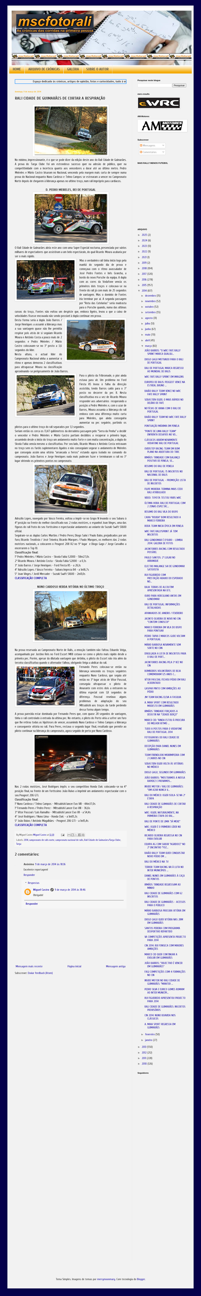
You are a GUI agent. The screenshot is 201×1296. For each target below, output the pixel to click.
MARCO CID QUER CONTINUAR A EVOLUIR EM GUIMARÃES (161, 956)
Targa (18, 843)
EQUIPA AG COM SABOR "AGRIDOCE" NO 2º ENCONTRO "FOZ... (165, 846)
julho (148, 323)
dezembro (151, 295)
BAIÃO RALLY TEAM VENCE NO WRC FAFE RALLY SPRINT (163, 392)
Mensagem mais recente (29, 966)
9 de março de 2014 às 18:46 (70, 889)
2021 (144, 257)
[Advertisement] (156, 1128)
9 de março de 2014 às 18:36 (50, 864)
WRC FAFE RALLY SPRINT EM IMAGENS (164, 376)
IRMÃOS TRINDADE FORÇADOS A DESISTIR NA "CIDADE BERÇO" (161, 713)
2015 (144, 285)
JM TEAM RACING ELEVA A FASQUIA (163, 697)
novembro (150, 301)
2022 (145, 251)
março (149, 346)
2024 (145, 240)
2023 (145, 246)
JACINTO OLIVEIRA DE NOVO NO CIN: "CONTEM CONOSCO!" (163, 620)
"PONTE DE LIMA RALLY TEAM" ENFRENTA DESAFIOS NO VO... (161, 433)
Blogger (141, 1279)
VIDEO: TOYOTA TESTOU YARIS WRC (163, 497)
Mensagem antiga (115, 966)
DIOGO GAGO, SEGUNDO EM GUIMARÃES (165, 772)
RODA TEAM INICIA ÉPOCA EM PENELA (164, 526)
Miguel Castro (41, 889)
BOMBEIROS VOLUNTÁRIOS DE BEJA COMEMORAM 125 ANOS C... (163, 672)
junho (148, 329)
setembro (150, 312)
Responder (29, 875)
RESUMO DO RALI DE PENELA (159, 466)
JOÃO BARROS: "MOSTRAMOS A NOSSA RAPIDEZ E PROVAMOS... (165, 779)
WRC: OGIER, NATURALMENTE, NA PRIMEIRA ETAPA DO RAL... (162, 814)
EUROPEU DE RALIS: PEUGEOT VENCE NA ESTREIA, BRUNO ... (165, 384)
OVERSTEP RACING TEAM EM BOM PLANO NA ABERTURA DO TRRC (162, 450)
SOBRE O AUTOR (97, 69)
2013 (144, 1047)
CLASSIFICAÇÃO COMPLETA (31, 578)
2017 (144, 274)
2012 (144, 1052)
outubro (149, 306)
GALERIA (73, 69)
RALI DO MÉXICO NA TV (156, 861)
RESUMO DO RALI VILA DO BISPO (161, 511)
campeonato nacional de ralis (69, 840)
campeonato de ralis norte (41, 840)
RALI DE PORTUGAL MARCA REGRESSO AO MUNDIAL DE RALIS (164, 370)
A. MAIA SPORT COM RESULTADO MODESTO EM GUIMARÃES (162, 704)
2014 (26, 840)
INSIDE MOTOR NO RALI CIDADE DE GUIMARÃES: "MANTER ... (162, 982)
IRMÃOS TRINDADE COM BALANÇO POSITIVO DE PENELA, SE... (162, 459)
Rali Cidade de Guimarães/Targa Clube (102, 840)
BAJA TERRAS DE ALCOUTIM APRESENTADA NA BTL (159, 589)
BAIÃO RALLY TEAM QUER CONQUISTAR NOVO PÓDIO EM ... (165, 855)
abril (147, 340)
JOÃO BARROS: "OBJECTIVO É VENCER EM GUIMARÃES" (163, 965)
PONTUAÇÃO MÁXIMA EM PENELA (162, 426)
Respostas (33, 883)
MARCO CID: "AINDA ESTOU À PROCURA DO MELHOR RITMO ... (165, 722)
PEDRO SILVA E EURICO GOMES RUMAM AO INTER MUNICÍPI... (164, 991)
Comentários (148, 152)
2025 (145, 235)
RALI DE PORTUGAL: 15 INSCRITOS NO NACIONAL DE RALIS (164, 473)
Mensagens (147, 145)
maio (148, 334)
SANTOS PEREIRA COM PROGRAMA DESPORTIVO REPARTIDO (162, 930)
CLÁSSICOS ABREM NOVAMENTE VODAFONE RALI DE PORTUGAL (162, 441)
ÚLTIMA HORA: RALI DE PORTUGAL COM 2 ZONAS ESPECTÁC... (165, 505)
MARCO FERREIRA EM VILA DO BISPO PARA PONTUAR (163, 629)
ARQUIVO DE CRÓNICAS (44, 69)
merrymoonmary (106, 1279)
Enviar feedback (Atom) (40, 973)
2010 (145, 1063)
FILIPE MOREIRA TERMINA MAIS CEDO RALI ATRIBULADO (164, 491)
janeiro (149, 1040)
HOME (17, 69)
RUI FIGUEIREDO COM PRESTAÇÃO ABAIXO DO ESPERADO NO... (164, 578)
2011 (144, 1058)
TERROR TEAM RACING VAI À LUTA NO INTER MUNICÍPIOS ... (164, 869)
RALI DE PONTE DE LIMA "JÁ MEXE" (162, 821)
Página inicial (74, 966)
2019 (144, 262)
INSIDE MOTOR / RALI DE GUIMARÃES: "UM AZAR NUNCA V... (164, 788)
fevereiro (150, 1034)
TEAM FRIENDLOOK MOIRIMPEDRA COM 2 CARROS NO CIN (165, 756)
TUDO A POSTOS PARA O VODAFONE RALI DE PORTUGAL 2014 (163, 730)
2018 (145, 268)
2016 (144, 279)
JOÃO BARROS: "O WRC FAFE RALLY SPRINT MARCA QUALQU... (162, 352)
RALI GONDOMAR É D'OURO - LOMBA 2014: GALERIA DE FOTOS (164, 541)
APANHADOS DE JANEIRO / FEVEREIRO (164, 613)
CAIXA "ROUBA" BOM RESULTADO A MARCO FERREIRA (163, 519)
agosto (149, 318)
